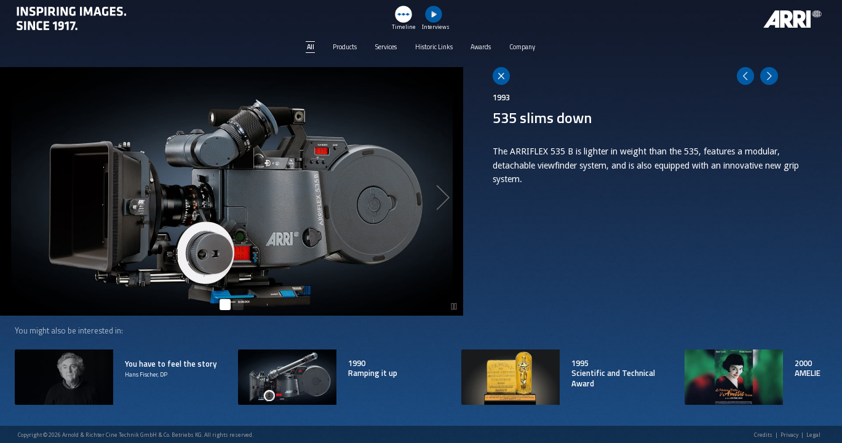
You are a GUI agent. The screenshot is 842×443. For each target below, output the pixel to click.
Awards (481, 47)
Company (522, 47)
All (310, 47)
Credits (763, 435)
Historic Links (434, 47)
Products (345, 47)
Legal (813, 435)
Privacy (789, 435)
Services (386, 47)
